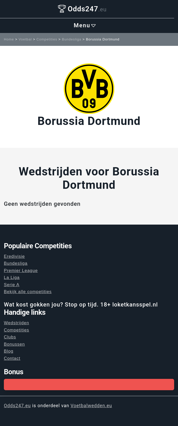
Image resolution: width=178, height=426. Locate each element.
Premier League (21, 270)
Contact (12, 358)
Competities (46, 39)
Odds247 (82, 9)
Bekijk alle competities (28, 291)
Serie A (11, 284)
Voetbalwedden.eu (91, 405)
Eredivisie (14, 256)
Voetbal (25, 39)
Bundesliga (71, 39)
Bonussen (14, 344)
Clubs (10, 337)
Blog (8, 351)
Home (9, 39)
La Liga (12, 277)
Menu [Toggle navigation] (85, 25)
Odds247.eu (17, 405)
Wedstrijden (16, 322)
